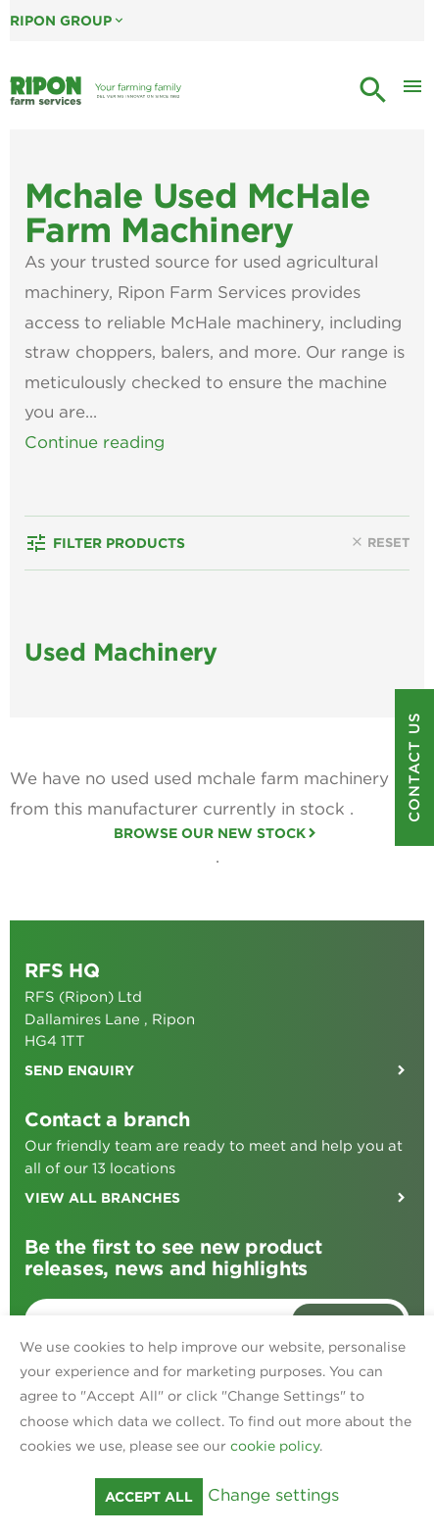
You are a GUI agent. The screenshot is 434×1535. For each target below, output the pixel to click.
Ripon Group (68, 20)
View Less (65, 502)
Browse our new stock (210, 893)
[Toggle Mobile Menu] (412, 91)
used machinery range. (263, 471)
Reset (380, 603)
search (373, 90)
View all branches (102, 1257)
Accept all (149, 1497)
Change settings (273, 1495)
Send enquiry (79, 1130)
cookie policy (274, 1446)
